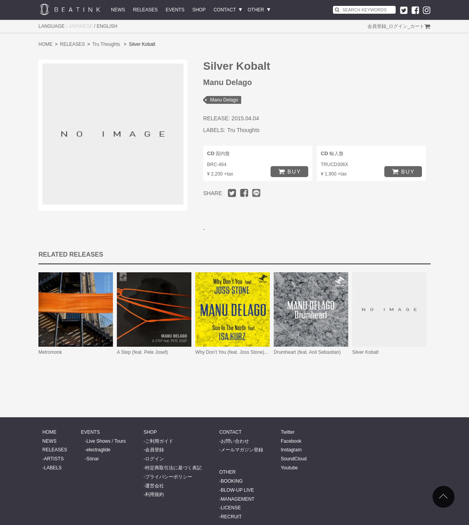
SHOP (198, 10)
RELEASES (145, 10)
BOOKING (232, 481)
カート (417, 26)
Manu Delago (224, 100)
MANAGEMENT (237, 499)
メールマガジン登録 (242, 450)
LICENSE (231, 508)
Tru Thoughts (106, 44)
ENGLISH (107, 26)
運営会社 (154, 486)
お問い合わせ (235, 441)
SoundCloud (294, 459)
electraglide (98, 450)
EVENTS (174, 10)
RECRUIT (231, 517)
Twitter (287, 432)
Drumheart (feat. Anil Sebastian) (307, 352)
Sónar (92, 459)
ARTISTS (54, 459)
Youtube (289, 468)
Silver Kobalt (365, 352)
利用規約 (154, 494)
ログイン (398, 26)
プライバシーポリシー (168, 477)
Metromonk (50, 352)
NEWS (118, 10)
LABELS (53, 468)
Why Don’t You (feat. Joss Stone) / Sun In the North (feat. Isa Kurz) (265, 352)
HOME (45, 44)
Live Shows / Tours (106, 441)
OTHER (256, 10)
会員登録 (376, 26)
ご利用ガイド (159, 441)
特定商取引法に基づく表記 (173, 468)
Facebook (291, 441)
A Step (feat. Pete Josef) (142, 352)
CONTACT (224, 10)
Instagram (291, 450)
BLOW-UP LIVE (237, 490)
